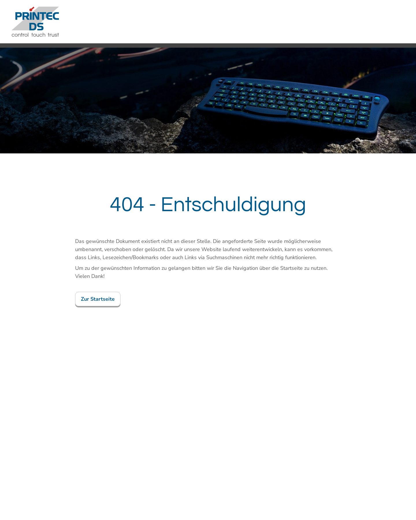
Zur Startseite (98, 299)
